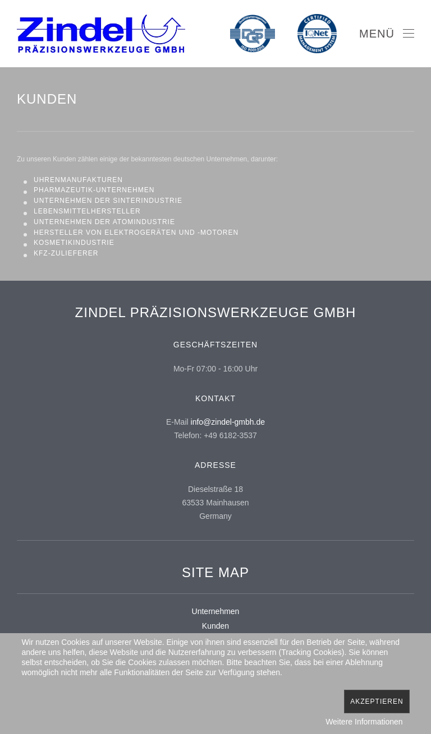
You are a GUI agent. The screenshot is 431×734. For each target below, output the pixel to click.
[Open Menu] (386, 33)
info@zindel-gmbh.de (228, 421)
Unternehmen (216, 611)
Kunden (215, 625)
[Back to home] (101, 33)
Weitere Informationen (363, 721)
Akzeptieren (376, 701)
